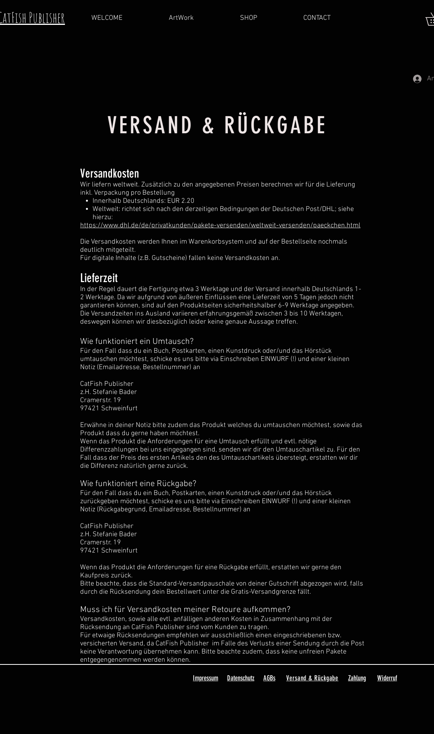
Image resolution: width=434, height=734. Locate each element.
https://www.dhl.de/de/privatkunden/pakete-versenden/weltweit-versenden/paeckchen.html (220, 225)
